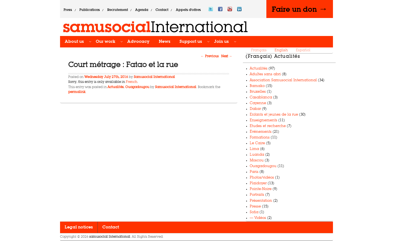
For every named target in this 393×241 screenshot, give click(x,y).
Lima (254, 149)
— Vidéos (258, 218)
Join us (221, 42)
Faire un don (299, 9)
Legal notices (79, 227)
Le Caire (257, 143)
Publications (89, 9)
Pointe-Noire (261, 189)
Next (226, 56)
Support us (191, 42)
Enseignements (263, 120)
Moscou (257, 160)
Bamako (257, 86)
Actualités (116, 87)
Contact (162, 9)
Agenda (141, 9)
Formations (260, 137)
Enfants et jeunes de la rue (274, 114)
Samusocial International (154, 77)
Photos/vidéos (262, 177)
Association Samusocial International (283, 80)
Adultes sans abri (265, 74)
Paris (254, 172)
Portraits (257, 195)
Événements (261, 132)
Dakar (255, 109)
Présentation (261, 201)
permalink (76, 92)
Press (68, 9)
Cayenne (258, 103)
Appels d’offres (188, 9)
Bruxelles (258, 92)
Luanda (257, 154)
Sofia (254, 212)
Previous (210, 56)
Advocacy (138, 42)
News (164, 42)
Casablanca (261, 97)
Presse (255, 206)
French (131, 82)
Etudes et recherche (268, 126)
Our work (105, 42)
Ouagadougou (137, 87)
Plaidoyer (258, 183)
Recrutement (117, 9)
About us (74, 42)
